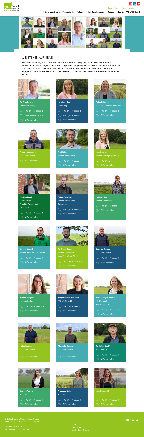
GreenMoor (107, 201)
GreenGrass (116, 106)
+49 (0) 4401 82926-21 (34, 213)
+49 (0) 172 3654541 (109, 161)
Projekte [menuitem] (80, 12)
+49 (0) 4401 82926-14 (110, 206)
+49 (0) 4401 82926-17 (72, 161)
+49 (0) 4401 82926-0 (72, 111)
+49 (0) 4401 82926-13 (110, 111)
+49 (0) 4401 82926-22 (72, 210)
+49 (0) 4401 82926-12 (34, 111)
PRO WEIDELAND (103, 305)
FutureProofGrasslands (36, 253)
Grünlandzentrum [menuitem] (50, 12)
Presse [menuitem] (111, 12)
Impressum (76, 425)
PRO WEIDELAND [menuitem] (133, 12)
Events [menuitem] (121, 12)
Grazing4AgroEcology (111, 156)
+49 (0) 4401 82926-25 (34, 307)
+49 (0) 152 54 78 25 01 (34, 116)
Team (116, 8)
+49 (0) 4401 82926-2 (72, 261)
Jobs (110, 8)
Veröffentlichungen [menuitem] (96, 12)
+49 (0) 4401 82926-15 (72, 307)
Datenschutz (77, 427)
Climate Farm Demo (104, 395)
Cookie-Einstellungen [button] (80, 430)
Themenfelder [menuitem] (68, 12)
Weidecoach (70, 156)
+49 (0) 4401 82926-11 (72, 116)
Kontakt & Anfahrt (129, 8)
